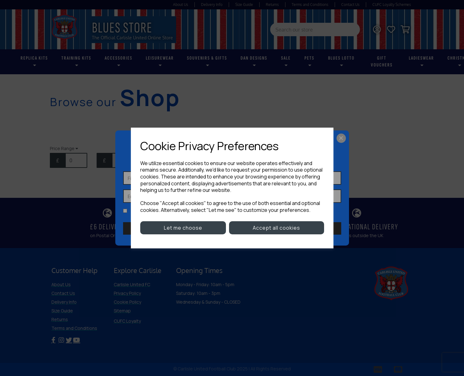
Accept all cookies (276, 227)
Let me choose (183, 227)
